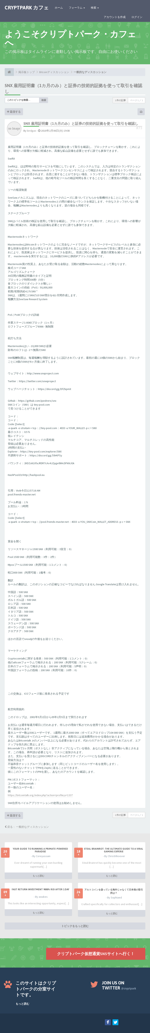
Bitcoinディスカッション (54, 72)
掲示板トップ (26, 72)
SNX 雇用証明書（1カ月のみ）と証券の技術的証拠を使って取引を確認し (80, 123)
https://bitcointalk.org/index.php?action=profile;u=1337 (40, 795)
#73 (139, 128)
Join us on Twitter (119, 985)
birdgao (31, 130)
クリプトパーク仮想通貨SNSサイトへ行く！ (95, 953)
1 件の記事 (120, 100)
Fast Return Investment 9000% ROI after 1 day (40, 889)
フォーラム (77, 7)
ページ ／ (136, 100)
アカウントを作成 (115, 17)
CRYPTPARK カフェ (27, 8)
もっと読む (38, 875)
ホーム (59, 7)
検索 (95, 7)
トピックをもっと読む (75, 926)
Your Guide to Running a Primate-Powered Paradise (40, 850)
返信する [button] (14, 111)
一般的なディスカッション (90, 72)
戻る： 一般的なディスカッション (27, 827)
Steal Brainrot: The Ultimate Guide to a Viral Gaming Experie (113, 850)
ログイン (136, 17)
